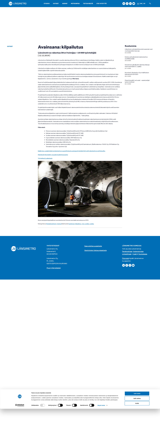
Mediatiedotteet (51, 224)
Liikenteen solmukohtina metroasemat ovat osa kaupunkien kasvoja (139, 50)
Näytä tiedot (101, 338)
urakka (92, 224)
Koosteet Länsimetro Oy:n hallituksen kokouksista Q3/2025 (137, 73)
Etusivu (47, 3)
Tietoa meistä (88, 3)
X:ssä (134, 254)
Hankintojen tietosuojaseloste (95, 250)
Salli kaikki (137, 327)
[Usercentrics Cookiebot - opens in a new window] (19, 338)
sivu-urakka (85, 224)
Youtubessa (142, 254)
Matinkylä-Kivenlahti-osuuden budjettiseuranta (53, 155)
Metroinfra (75, 3)
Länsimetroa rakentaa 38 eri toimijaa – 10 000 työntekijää (67, 52)
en (141, 3)
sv (144, 3)
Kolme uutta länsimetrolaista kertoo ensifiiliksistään (136, 58)
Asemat (64, 3)
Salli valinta (137, 331)
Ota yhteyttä (101, 3)
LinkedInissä (126, 254)
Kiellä (137, 336)
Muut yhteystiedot (54, 268)
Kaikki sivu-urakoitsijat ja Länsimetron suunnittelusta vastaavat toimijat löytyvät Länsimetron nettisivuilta (71, 151)
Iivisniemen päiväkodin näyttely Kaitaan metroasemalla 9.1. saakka (137, 65)
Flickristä (125, 258)
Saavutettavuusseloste (93, 246)
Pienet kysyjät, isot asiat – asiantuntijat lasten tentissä (137, 81)
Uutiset (56, 3)
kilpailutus (78, 224)
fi (138, 3)
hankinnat (71, 224)
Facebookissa (127, 251)
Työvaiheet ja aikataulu (45, 158)
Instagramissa (138, 251)
